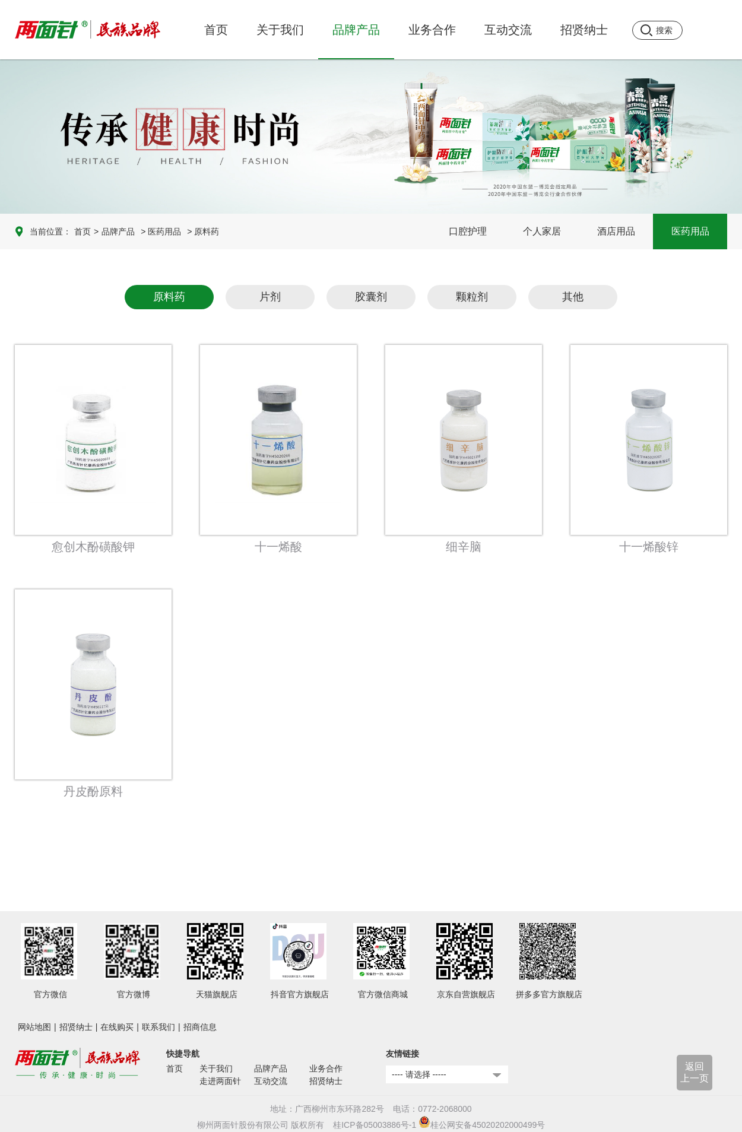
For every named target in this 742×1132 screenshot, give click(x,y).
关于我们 (216, 1068)
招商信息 (200, 1027)
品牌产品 (118, 231)
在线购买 (117, 1027)
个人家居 (542, 231)
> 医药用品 (161, 231)
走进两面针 (220, 1081)
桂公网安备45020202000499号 (481, 1125)
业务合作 (326, 1068)
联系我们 (158, 1027)
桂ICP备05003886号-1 (374, 1125)
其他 (573, 297)
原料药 (169, 297)
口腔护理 (468, 231)
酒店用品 (616, 231)
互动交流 (270, 1081)
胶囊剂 (371, 297)
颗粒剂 (472, 297)
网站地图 (34, 1027)
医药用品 (690, 231)
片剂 (270, 297)
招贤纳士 (76, 1027)
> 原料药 (203, 231)
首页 (216, 29)
